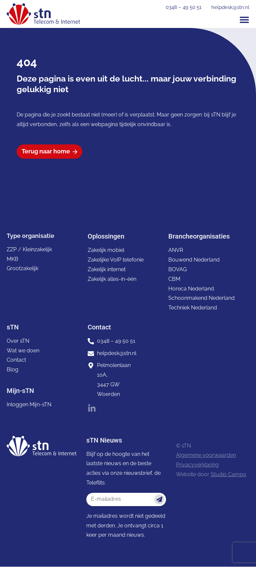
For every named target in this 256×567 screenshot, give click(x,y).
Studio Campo (228, 475)
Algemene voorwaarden (206, 455)
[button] (244, 20)
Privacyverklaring (197, 465)
